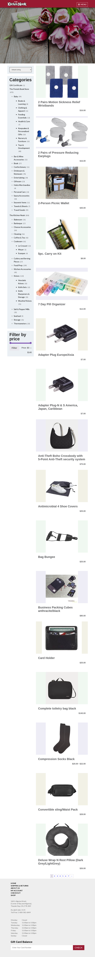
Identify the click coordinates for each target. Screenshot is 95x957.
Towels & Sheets (21, 206)
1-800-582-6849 (21, 912)
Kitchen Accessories (22, 269)
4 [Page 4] (60, 876)
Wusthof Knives (25, 301)
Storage (17, 320)
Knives (16, 276)
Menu (82, 4)
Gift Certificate (15, 85)
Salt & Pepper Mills (21, 309)
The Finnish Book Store (19, 89)
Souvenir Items (20, 202)
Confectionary (20, 167)
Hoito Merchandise (22, 185)
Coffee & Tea (19, 237)
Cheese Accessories (22, 227)
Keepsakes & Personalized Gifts (23, 131)
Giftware (17, 181)
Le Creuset (22, 246)
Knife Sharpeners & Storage (23, 294)
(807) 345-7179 (18, 910)
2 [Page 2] (54, 876)
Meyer (21, 249)
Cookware (18, 241)
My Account (17, 890)
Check (79, 947)
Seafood (17, 316)
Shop (13, 895)
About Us (15, 888)
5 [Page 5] (62, 876)
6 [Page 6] (65, 876)
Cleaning (17, 234)
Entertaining (19, 177)
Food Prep (18, 265)
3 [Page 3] (57, 876)
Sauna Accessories (21, 195)
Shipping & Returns (19, 886)
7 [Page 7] (68, 876)
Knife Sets (22, 287)
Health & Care (24, 121)
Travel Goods (19, 210)
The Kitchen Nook (17, 215)
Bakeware (18, 219)
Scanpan (21, 253)
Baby (16, 96)
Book (16, 163)
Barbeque (18, 223)
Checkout (16, 893)
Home (13, 883)
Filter (14, 348)
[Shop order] (20, 69)
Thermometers (20, 323)
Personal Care (20, 192)
